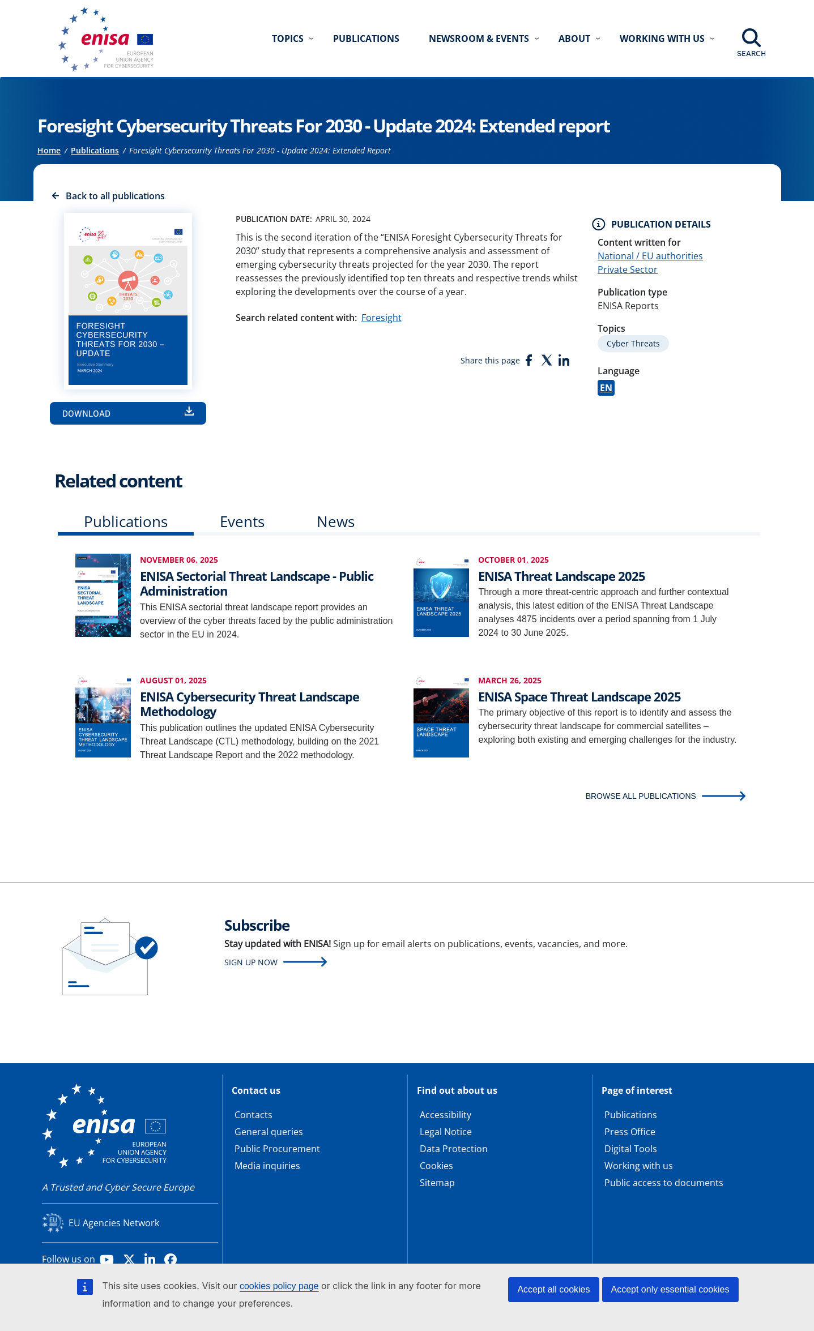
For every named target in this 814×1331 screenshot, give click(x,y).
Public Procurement (277, 1148)
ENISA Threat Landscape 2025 (561, 575)
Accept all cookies (553, 1289)
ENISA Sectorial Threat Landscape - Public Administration (256, 583)
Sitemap (437, 1182)
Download (86, 413)
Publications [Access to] (95, 150)
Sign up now (251, 962)
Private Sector (628, 269)
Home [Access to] (49, 150)
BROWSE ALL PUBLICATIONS (641, 796)
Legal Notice (446, 1131)
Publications (366, 38)
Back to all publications (115, 196)
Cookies (436, 1165)
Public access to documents (663, 1182)
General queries (269, 1131)
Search (751, 53)
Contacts (253, 1115)
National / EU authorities (650, 256)
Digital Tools (630, 1148)
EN (606, 388)
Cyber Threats (633, 343)
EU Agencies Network (114, 1223)
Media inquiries (267, 1165)
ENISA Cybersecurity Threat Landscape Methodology (249, 704)
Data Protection (454, 1148)
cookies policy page (279, 1286)
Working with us (638, 1165)
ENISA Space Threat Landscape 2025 (579, 696)
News (336, 521)
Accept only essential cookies (670, 1289)
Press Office (629, 1131)
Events (242, 521)
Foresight (381, 317)
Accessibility (445, 1115)
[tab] (126, 524)
